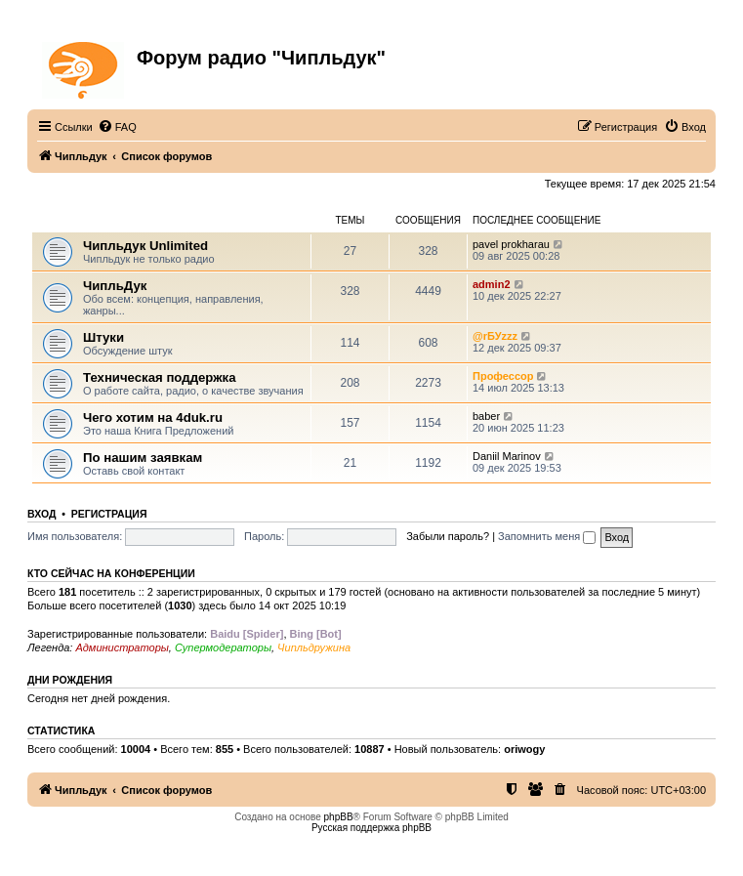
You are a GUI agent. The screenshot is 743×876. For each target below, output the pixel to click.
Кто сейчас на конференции (111, 573)
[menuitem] (117, 127)
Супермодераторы (223, 647)
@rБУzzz (495, 336)
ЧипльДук (59, 220)
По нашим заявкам (142, 457)
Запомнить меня (547, 536)
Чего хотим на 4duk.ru (153, 417)
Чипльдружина (314, 647)
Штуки (103, 337)
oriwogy (524, 749)
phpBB (338, 817)
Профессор (503, 376)
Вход (41, 514)
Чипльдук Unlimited (145, 245)
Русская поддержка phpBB (371, 827)
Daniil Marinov (507, 456)
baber (486, 416)
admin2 (492, 284)
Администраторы (121, 647)
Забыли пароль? (447, 536)
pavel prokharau (511, 244)
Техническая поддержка (159, 377)
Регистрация (109, 514)
